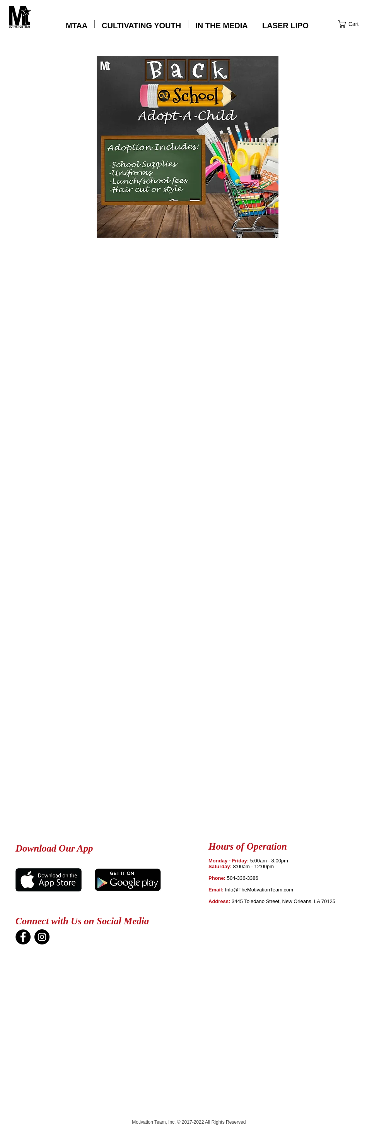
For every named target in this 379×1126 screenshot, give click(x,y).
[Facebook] (23, 936)
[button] (285, 24)
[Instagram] (42, 936)
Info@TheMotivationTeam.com (259, 890)
